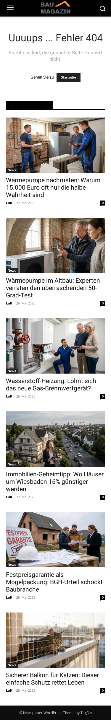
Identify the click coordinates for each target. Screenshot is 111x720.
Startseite (68, 77)
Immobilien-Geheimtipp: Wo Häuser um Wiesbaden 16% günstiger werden (55, 482)
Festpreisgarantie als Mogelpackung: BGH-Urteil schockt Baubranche (54, 582)
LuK (9, 203)
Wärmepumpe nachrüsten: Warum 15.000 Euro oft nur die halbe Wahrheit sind (53, 187)
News (12, 170)
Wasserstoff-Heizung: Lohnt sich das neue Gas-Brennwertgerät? (51, 384)
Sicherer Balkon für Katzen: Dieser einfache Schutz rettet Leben (52, 679)
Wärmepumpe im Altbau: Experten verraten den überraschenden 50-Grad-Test (53, 288)
